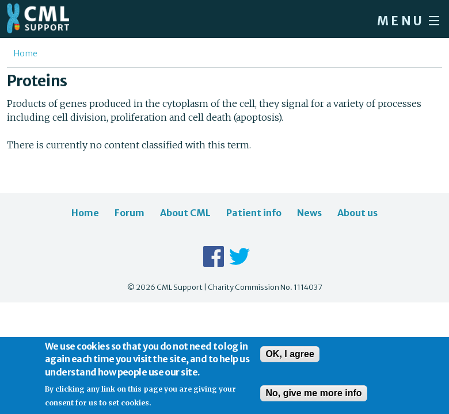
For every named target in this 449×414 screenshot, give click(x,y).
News (309, 212)
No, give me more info (313, 399)
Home (25, 53)
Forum (129, 212)
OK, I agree (289, 360)
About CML (185, 212)
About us (357, 212)
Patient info (253, 212)
